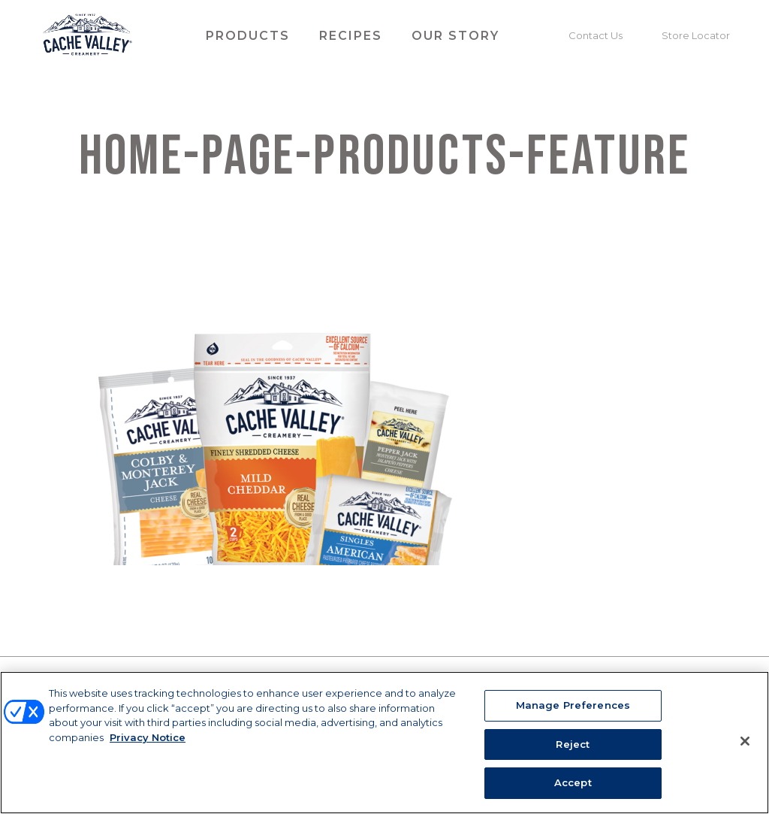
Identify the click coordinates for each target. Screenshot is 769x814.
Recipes (350, 36)
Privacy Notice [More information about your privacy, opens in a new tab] (147, 737)
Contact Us (595, 35)
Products (248, 36)
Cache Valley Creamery (87, 36)
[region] (384, 742)
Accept (573, 782)
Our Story (455, 36)
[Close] (744, 741)
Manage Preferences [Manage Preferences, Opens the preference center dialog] (573, 705)
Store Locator (696, 35)
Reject (573, 744)
